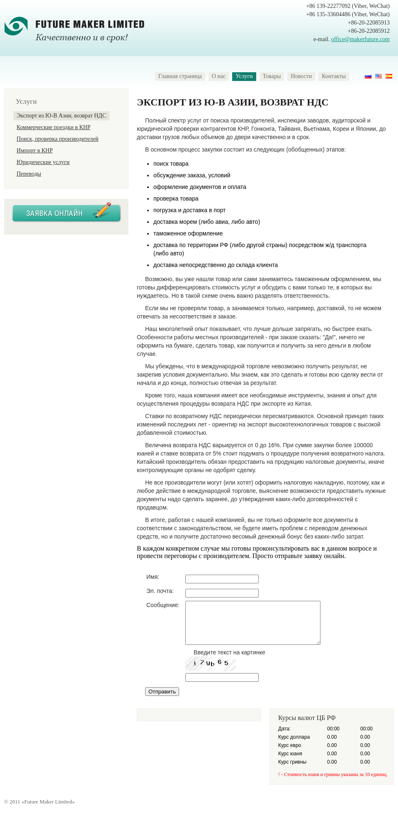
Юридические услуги (43, 162)
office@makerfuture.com (360, 39)
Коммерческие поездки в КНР (53, 127)
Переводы (29, 174)
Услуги (244, 76)
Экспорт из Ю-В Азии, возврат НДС (61, 116)
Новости (301, 76)
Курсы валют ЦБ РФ (307, 717)
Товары (272, 76)
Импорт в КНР (35, 150)
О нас (219, 76)
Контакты (334, 76)
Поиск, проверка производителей (57, 139)
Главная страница (180, 76)
